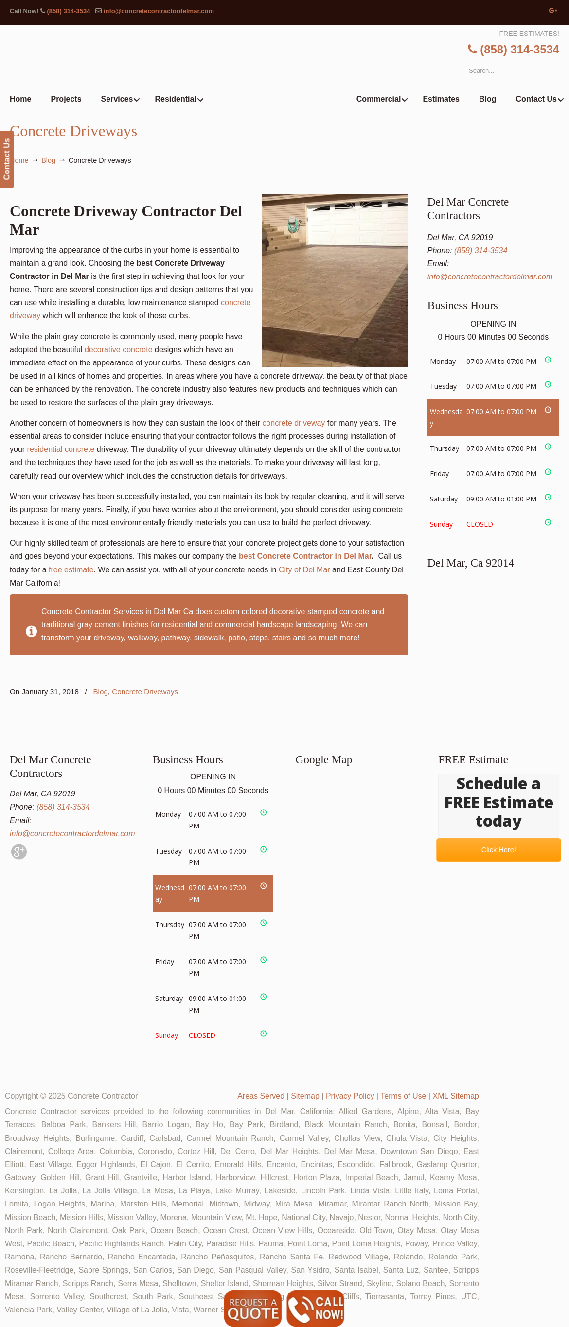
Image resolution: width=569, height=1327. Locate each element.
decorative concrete (119, 349)
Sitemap (305, 1096)
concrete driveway (293, 423)
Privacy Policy (350, 1096)
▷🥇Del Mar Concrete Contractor (304, 68)
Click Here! (499, 850)
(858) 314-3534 (68, 11)
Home (19, 160)
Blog (48, 160)
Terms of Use (403, 1096)
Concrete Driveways (145, 692)
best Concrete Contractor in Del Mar (305, 556)
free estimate (71, 570)
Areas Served (260, 1096)
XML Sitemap (456, 1096)
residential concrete (61, 449)
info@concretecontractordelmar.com (159, 11)
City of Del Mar (304, 570)
